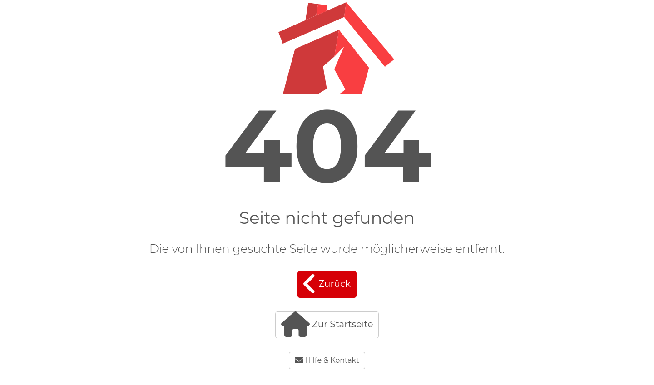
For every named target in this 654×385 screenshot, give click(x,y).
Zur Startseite (327, 324)
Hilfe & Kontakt (327, 360)
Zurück (327, 284)
